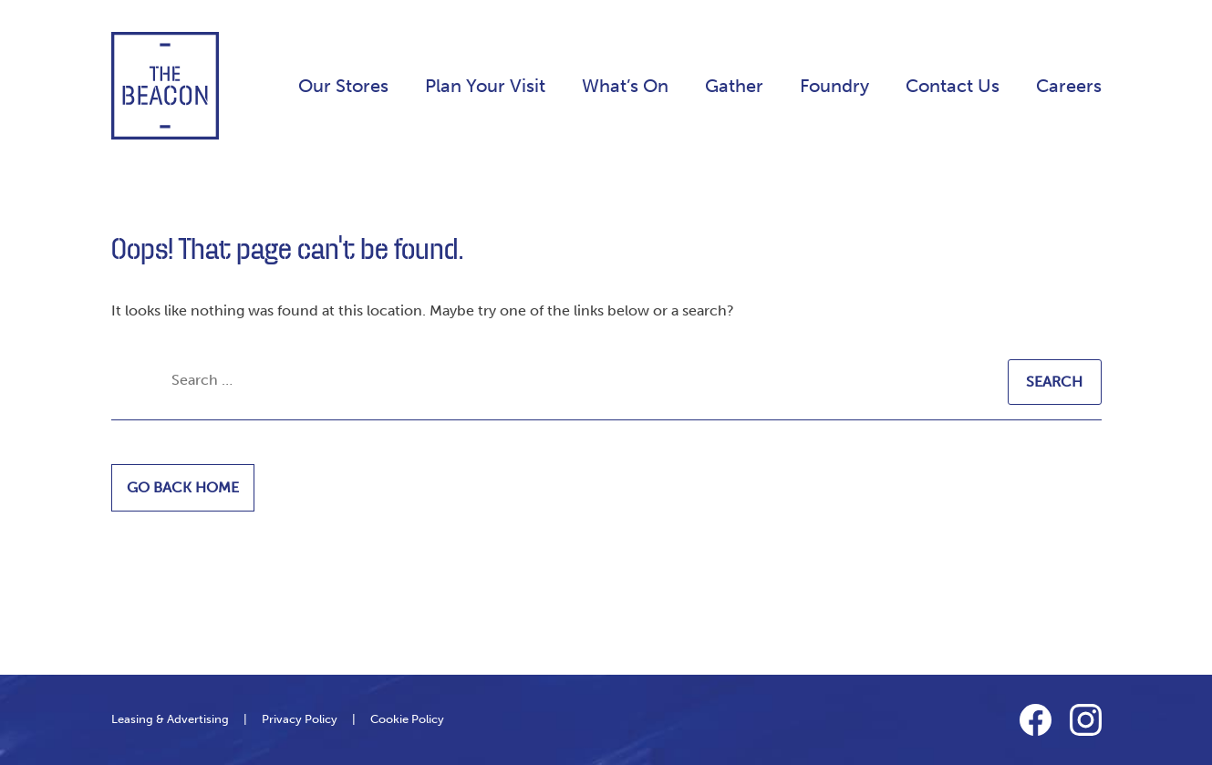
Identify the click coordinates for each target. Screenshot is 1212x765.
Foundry (834, 86)
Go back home (183, 487)
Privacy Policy (299, 719)
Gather (734, 86)
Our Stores (343, 86)
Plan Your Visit (485, 86)
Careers (1069, 86)
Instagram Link (1086, 720)
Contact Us (953, 86)
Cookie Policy (407, 719)
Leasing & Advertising (170, 719)
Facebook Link (1035, 720)
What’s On (625, 86)
